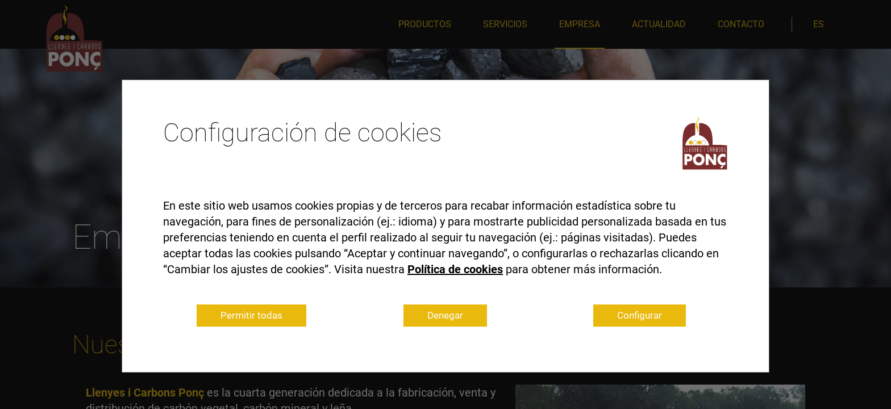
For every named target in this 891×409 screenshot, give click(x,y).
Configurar (639, 315)
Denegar (445, 315)
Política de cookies (455, 269)
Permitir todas (251, 315)
